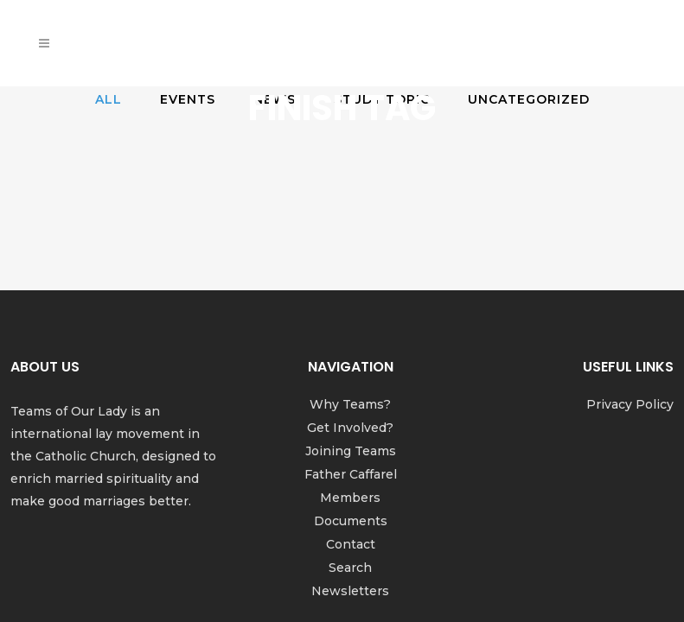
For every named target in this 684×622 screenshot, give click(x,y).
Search (350, 469)
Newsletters (350, 492)
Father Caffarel (350, 375)
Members (350, 399)
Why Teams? (350, 305)
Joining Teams (350, 352)
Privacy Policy (630, 305)
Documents (350, 422)
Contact (350, 445)
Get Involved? (350, 329)
